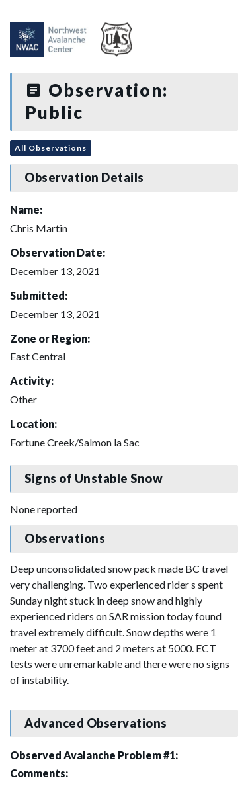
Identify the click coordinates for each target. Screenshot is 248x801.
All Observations (51, 148)
